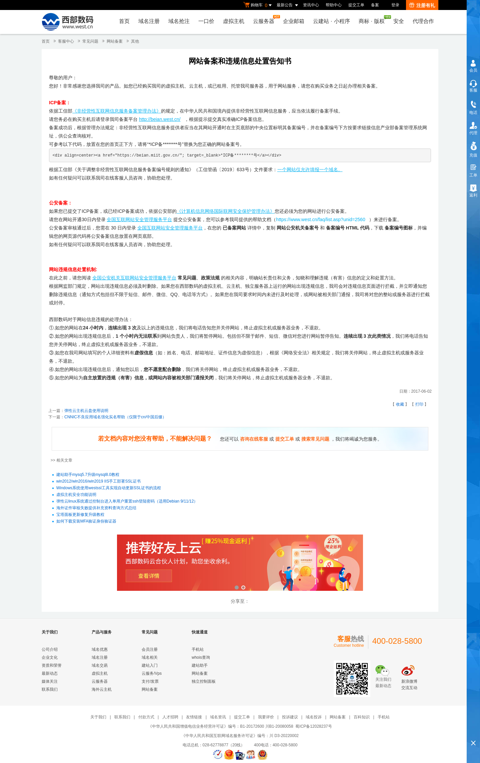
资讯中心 (311, 5)
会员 (473, 70)
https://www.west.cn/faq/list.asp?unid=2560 (320, 219)
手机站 (198, 649)
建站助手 (200, 665)
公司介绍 (50, 649)
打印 (419, 404)
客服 (473, 90)
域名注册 (149, 21)
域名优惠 (100, 649)
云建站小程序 (331, 21)
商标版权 (373, 19)
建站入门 (150, 665)
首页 (124, 21)
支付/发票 (150, 681)
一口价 (206, 21)
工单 (473, 175)
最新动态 (50, 673)
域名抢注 (179, 21)
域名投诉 (314, 717)
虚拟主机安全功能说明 (76, 495)
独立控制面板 (204, 681)
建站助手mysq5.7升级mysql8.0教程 (87, 475)
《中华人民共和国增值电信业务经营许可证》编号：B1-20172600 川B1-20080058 (220, 726)
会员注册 (150, 649)
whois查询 (201, 657)
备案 (375, 5)
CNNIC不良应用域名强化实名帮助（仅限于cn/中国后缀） (115, 417)
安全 (398, 21)
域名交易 (100, 665)
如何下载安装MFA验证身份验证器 (86, 521)
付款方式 (146, 717)
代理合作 (423, 21)
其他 (135, 41)
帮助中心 (334, 5)
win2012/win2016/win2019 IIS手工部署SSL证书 (98, 481)
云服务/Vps (152, 673)
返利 (473, 195)
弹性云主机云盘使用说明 (86, 410)
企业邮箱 (293, 21)
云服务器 (265, 19)
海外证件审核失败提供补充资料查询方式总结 (96, 508)
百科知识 (362, 717)
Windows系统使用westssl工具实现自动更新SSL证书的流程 (108, 488)
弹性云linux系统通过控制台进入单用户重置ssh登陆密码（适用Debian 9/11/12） (127, 501)
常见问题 (90, 41)
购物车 (258, 5)
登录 (395, 5)
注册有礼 (422, 5)
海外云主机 (102, 689)
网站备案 (115, 41)
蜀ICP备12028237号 (313, 726)
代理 (473, 133)
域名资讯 (218, 717)
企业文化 (50, 657)
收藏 (400, 404)
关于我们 (98, 717)
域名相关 (150, 657)
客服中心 (66, 41)
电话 (473, 112)
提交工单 (356, 5)
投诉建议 (290, 717)
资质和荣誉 (52, 665)
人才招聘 (170, 717)
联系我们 (50, 689)
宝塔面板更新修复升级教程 (80, 515)
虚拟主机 (233, 21)
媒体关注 (50, 681)
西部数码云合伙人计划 (240, 563)
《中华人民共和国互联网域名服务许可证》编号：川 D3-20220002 (240, 735)
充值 (473, 155)
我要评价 (266, 717)
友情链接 (194, 717)
